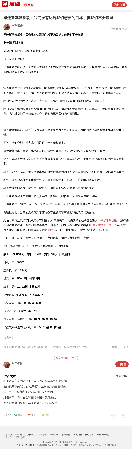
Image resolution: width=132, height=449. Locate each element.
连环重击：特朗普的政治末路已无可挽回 (28, 391)
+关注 (122, 364)
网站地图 (89, 434)
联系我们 (7, 434)
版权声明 (31, 434)
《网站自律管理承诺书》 (14, 437)
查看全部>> (122, 376)
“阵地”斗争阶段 (107, 220)
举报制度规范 (103, 434)
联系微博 (66, 434)
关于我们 (19, 434)
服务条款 (42, 434)
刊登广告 (54, 434)
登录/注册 (119, 4)
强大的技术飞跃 (101, 225)
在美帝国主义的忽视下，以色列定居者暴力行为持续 (35, 380)
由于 (51, 229)
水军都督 (17, 25)
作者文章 (9, 376)
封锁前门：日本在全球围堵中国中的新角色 (29, 397)
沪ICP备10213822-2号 (26, 445)
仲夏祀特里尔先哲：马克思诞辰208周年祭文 (30, 403)
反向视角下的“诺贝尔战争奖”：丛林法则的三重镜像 (34, 386)
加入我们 (78, 434)
